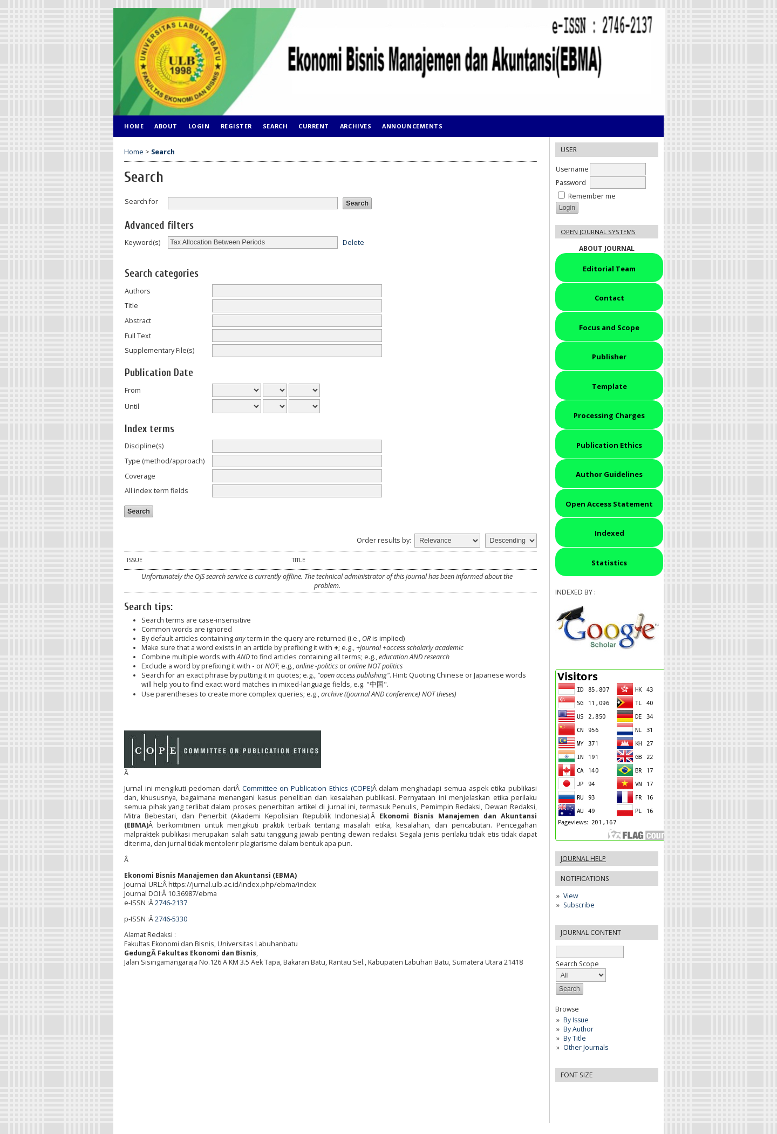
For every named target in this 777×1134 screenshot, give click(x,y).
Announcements (412, 126)
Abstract (138, 320)
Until (132, 406)
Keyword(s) (142, 242)
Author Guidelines (609, 474)
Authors (138, 291)
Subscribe (579, 905)
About (166, 126)
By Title (574, 1038)
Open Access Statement (609, 504)
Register (236, 126)
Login (199, 126)
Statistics (609, 563)
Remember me (592, 196)
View (570, 895)
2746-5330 (171, 919)
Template (609, 386)
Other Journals (585, 1047)
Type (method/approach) (165, 461)
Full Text (138, 335)
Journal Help (583, 858)
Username (572, 169)
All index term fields (156, 490)
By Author (578, 1029)
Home (134, 126)
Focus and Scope (609, 327)
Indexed (609, 533)
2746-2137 (171, 902)
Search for (141, 201)
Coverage (140, 476)
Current (313, 126)
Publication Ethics (609, 445)
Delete (353, 242)
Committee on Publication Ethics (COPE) (307, 788)
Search (275, 126)
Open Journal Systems (598, 232)
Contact (609, 298)
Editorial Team (609, 269)
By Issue (576, 1019)
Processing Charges (609, 415)
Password (571, 182)
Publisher (609, 356)
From (133, 390)
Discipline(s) (144, 445)
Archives (355, 126)
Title (131, 305)
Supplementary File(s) (159, 350)
